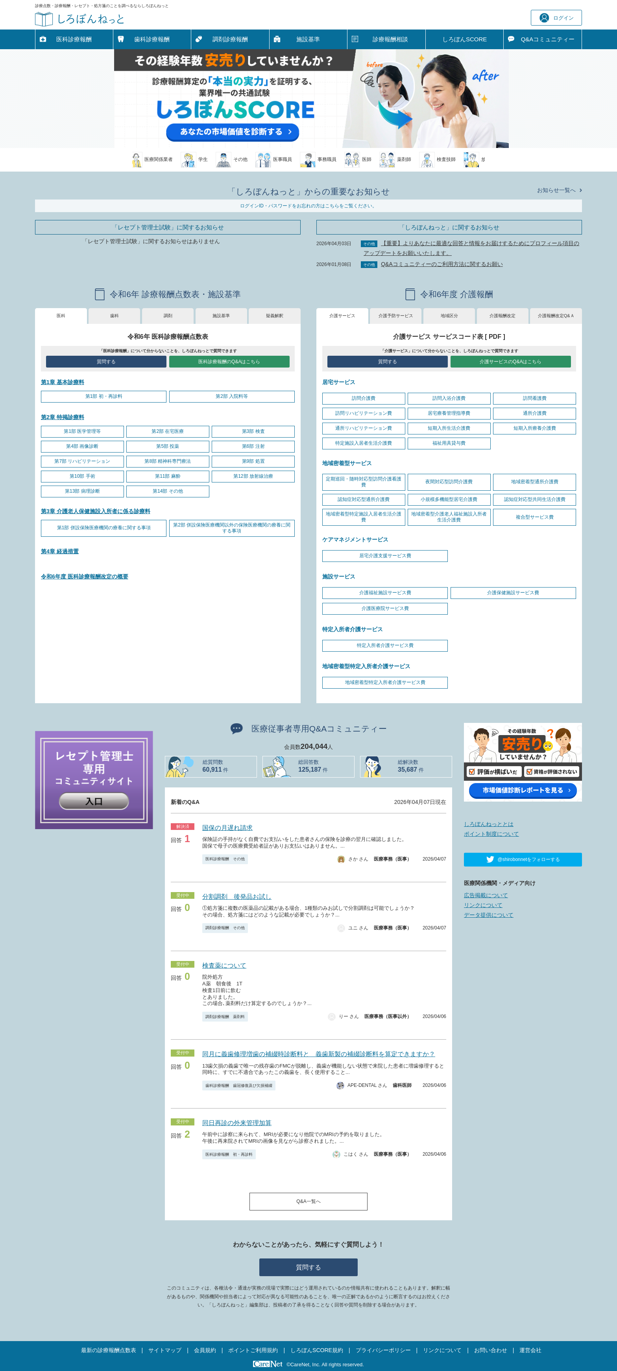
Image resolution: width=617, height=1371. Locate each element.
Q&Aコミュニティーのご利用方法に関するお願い (442, 264)
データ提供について (489, 915)
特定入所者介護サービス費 (385, 645)
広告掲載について (486, 895)
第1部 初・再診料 (103, 396)
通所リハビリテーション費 (363, 428)
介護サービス (342, 315)
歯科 (114, 315)
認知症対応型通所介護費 (364, 499)
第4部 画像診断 (82, 446)
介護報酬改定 (502, 315)
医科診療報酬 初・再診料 (229, 1154)
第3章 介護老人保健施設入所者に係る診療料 (95, 511)
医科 (61, 315)
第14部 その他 (168, 491)
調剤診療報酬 (230, 39)
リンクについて (483, 905)
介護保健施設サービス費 (513, 592)
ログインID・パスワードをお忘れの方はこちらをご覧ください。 (308, 206)
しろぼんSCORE (464, 39)
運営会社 (530, 1350)
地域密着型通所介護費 (534, 481)
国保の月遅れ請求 (227, 827)
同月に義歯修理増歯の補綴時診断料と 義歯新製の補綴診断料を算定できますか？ (318, 1054)
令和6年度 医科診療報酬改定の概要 (84, 576)
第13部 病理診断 (82, 491)
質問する (106, 361)
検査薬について (224, 965)
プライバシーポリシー (383, 1350)
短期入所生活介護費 (449, 428)
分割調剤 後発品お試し (237, 896)
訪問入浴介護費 (449, 398)
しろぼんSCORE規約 (316, 1350)
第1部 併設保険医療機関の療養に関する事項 (104, 527)
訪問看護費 (535, 398)
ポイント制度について (491, 834)
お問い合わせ (490, 1350)
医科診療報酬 (74, 39)
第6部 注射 (253, 446)
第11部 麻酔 (168, 476)
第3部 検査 (253, 431)
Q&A (548, 39)
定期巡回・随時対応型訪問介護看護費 (363, 482)
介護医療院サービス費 (385, 608)
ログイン (556, 18)
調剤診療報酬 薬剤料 (225, 1016)
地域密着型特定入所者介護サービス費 (385, 682)
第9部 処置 (253, 461)
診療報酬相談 (390, 39)
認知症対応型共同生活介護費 (534, 499)
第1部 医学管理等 (82, 431)
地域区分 (449, 315)
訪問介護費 (363, 398)
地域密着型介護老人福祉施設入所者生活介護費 (449, 517)
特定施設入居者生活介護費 (363, 443)
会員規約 (205, 1350)
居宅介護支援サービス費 (385, 555)
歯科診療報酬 (152, 39)
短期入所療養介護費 (535, 428)
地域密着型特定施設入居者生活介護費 (363, 517)
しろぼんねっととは (489, 824)
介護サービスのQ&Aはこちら (510, 361)
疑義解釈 (274, 315)
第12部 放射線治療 (253, 476)
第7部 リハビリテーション (82, 461)
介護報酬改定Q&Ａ (556, 315)
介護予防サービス (396, 315)
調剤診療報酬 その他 (225, 928)
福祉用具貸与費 (449, 443)
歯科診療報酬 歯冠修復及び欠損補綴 (238, 1085)
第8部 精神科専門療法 (167, 461)
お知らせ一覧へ (556, 190)
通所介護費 (535, 413)
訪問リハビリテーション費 (363, 413)
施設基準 (308, 39)
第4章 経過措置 (60, 551)
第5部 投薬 (167, 446)
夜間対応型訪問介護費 (449, 481)
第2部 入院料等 (232, 396)
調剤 (168, 315)
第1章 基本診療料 (62, 382)
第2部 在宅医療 (167, 431)
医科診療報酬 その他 (225, 859)
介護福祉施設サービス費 (385, 592)
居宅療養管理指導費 (449, 413)
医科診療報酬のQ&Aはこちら (229, 361)
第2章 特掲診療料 (62, 417)
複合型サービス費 (535, 517)
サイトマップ (164, 1350)
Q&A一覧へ (308, 1201)
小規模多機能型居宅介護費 (449, 499)
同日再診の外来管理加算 (237, 1123)
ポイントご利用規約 (253, 1350)
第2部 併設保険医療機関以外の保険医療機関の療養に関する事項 (231, 528)
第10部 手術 (82, 476)
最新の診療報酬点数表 (108, 1350)
